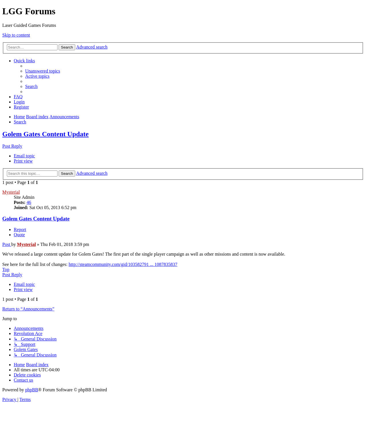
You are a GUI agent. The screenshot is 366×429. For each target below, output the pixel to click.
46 (29, 202)
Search (67, 47)
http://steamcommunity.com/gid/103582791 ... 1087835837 (123, 264)
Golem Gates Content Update (45, 134)
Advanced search (92, 47)
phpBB (31, 389)
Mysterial (11, 192)
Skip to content (16, 35)
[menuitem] (42, 71)
